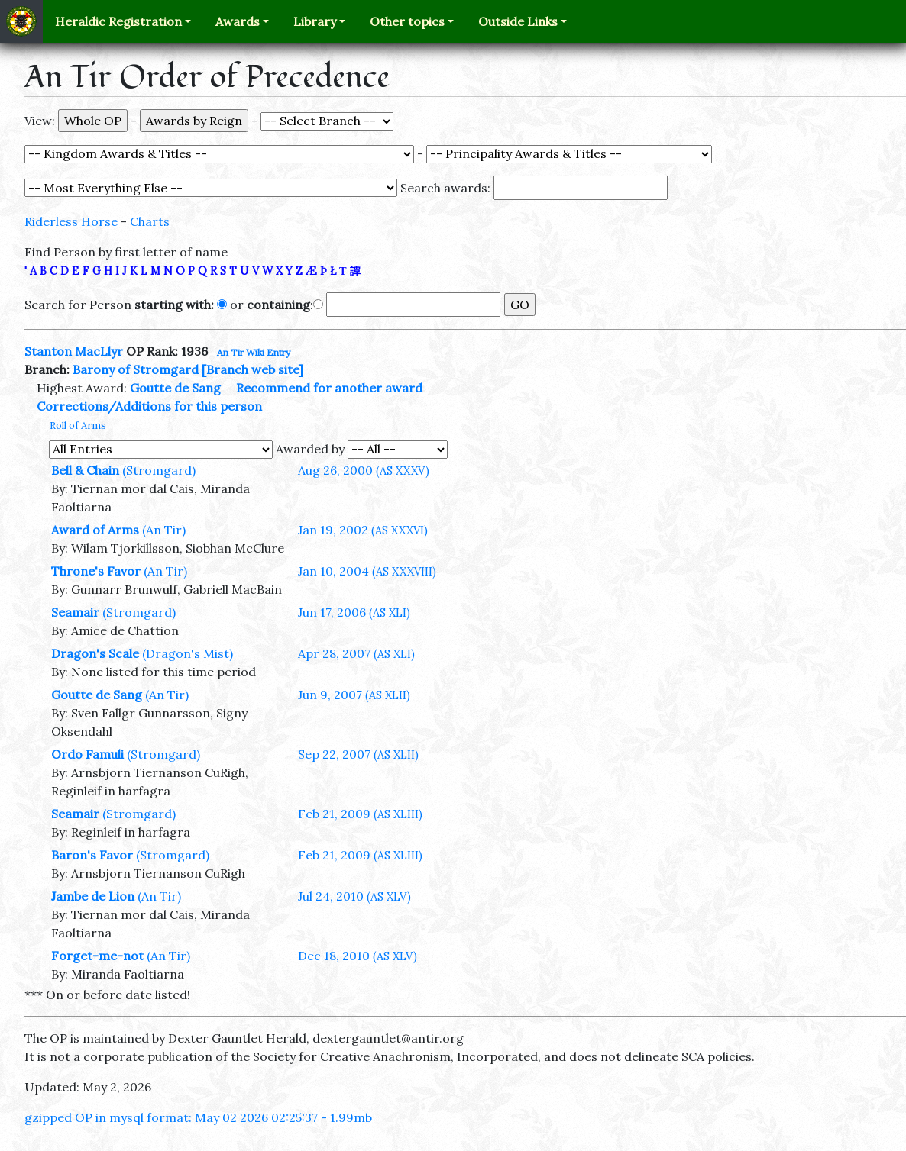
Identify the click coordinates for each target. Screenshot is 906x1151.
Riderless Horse (71, 221)
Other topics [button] (407, 21)
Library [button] (314, 21)
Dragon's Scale (95, 653)
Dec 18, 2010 (357, 955)
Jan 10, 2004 (367, 571)
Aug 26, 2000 (363, 470)
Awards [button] (237, 21)
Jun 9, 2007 (354, 694)
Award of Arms (95, 529)
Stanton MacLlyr (73, 351)
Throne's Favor (96, 571)
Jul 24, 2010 (354, 896)
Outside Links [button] (518, 21)
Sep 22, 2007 (358, 754)
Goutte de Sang (175, 387)
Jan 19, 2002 (363, 529)
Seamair (75, 612)
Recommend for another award (329, 387)
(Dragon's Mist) (187, 653)
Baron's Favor (92, 854)
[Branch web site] (252, 369)
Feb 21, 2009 (360, 813)
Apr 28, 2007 (356, 653)
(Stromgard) (159, 470)
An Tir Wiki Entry (253, 352)
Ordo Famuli (87, 754)
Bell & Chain (85, 470)
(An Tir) (164, 529)
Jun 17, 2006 (354, 612)
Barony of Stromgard (136, 369)
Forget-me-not (97, 955)
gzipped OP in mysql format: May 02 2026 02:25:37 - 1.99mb (198, 1117)
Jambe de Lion (92, 896)
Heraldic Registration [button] (118, 21)
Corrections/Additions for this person (149, 406)
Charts (150, 221)
